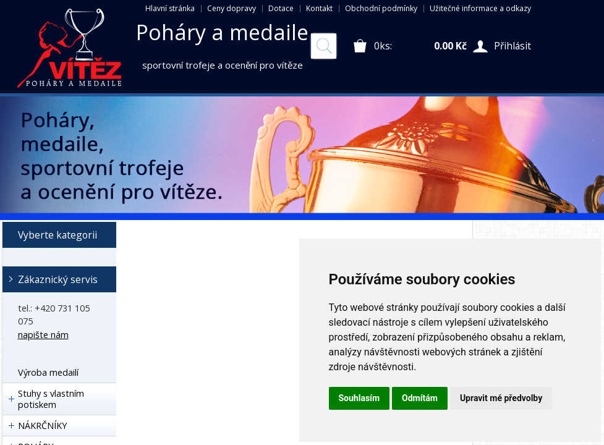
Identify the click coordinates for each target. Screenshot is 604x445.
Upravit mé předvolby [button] (501, 398)
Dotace (281, 8)
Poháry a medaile (222, 32)
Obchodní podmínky (381, 8)
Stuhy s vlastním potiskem (51, 399)
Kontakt (319, 8)
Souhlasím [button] (359, 398)
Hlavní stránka (170, 8)
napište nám (43, 335)
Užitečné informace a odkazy (480, 8)
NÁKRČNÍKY (42, 425)
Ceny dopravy (231, 8)
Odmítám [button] (420, 398)
